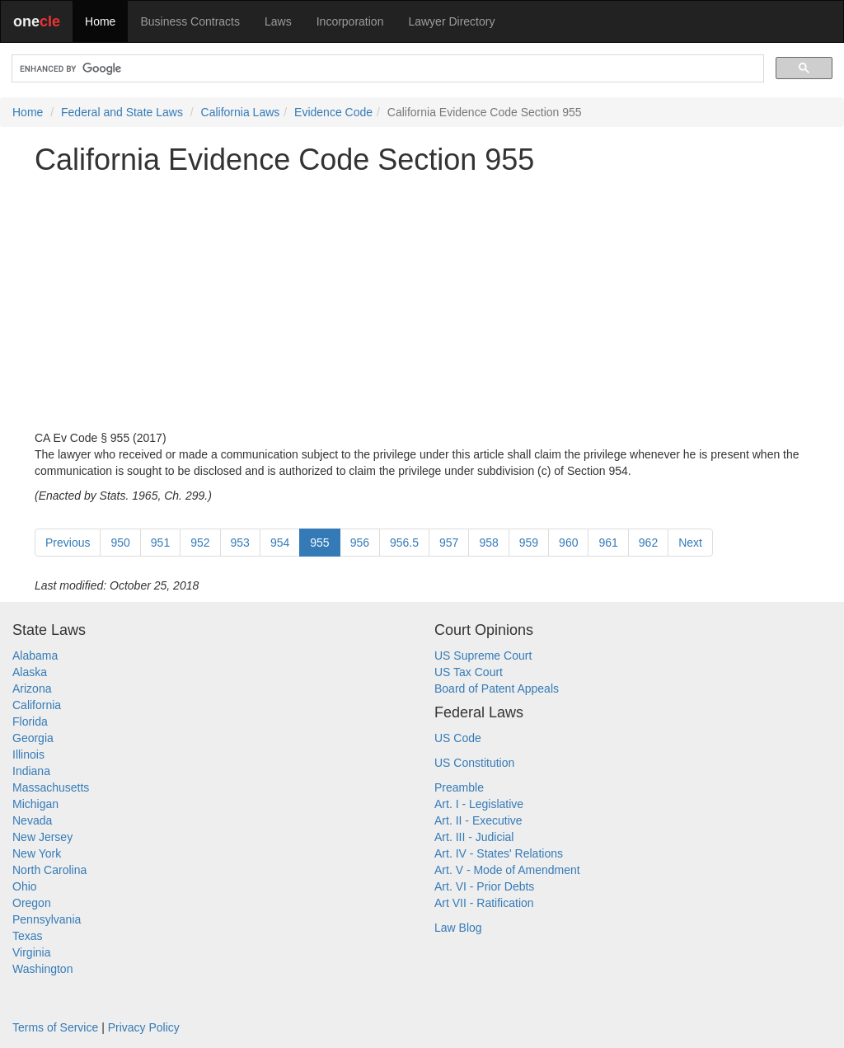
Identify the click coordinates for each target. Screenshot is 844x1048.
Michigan (35, 804)
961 (607, 542)
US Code (457, 738)
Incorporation (350, 21)
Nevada (32, 820)
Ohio (24, 886)
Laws (278, 21)
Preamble (459, 787)
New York (36, 853)
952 (199, 542)
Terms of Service (55, 1027)
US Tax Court (468, 672)
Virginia (31, 952)
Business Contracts (190, 21)
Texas (27, 935)
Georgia (33, 738)
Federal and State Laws (122, 112)
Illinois (28, 754)
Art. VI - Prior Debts (484, 886)
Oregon (31, 902)
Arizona (31, 688)
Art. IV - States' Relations (498, 853)
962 (648, 542)
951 (160, 542)
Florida (30, 721)
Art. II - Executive (478, 820)
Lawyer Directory (451, 21)
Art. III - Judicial (473, 837)
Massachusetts (50, 787)
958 (488, 542)
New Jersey (42, 837)
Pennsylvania (46, 919)
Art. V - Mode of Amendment (507, 869)
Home (100, 21)
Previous (67, 542)
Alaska (29, 672)
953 (240, 542)
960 (568, 542)
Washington (42, 968)
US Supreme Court (483, 655)
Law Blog (458, 927)
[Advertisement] (422, 302)
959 (528, 542)
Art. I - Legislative (478, 804)
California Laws (240, 112)
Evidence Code (333, 112)
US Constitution (474, 762)
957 (448, 542)
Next (690, 542)
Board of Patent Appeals (496, 688)
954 (279, 542)
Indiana (31, 771)
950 (119, 542)
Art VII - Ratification (484, 902)
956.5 (404, 542)
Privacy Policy (144, 1027)
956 (359, 542)
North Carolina (49, 869)
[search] (386, 68)
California (36, 705)
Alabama (35, 655)
